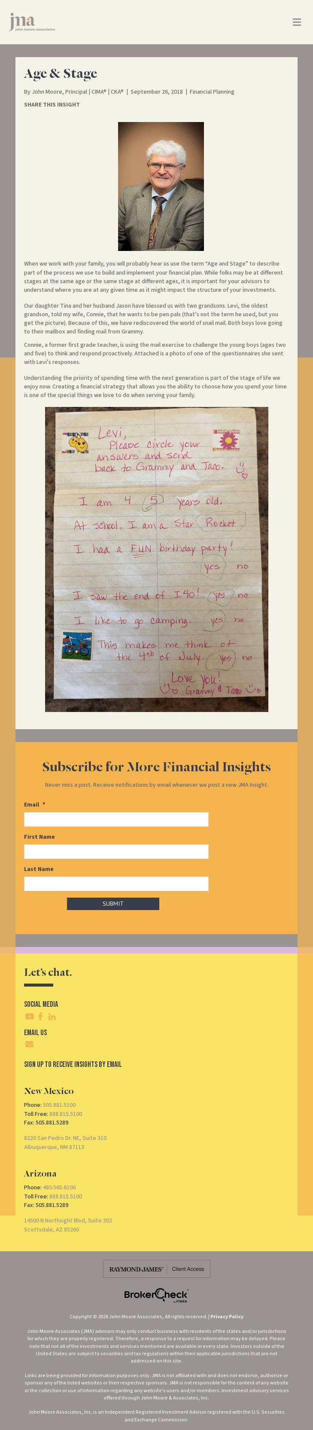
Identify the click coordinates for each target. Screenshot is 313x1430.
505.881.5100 (59, 1103)
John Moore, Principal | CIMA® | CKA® (78, 92)
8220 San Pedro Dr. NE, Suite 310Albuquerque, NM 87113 (65, 1140)
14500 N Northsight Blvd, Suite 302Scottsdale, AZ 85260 (68, 1222)
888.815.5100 (65, 1111)
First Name (39, 836)
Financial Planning (212, 92)
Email (34, 805)
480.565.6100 (59, 1185)
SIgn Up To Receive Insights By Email (73, 1061)
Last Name (39, 867)
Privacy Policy (226, 1314)
